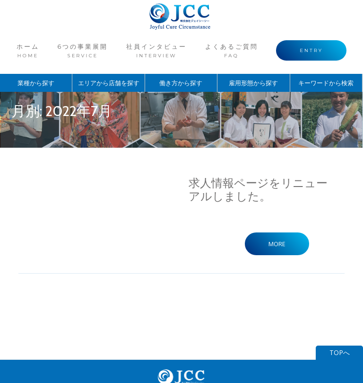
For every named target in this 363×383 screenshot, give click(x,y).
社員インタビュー (156, 44)
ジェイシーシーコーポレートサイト (181, 345)
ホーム (46, 44)
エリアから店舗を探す (109, 69)
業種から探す (36, 69)
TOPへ (339, 296)
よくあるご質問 (222, 44)
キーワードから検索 (326, 69)
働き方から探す (181, 69)
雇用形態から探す (253, 69)
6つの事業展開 (91, 44)
